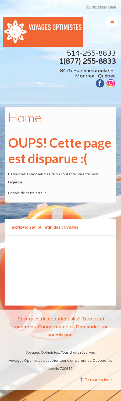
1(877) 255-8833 (87, 61)
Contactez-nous (101, 6)
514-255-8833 (91, 53)
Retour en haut (98, 380)
